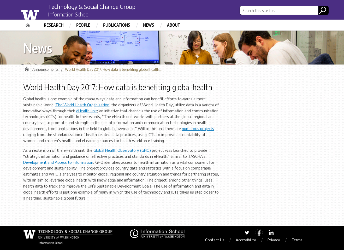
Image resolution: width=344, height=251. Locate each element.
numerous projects (198, 129)
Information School (71, 15)
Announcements (45, 70)
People (83, 25)
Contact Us (216, 240)
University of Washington (40, 14)
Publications (116, 25)
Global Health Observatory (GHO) (122, 151)
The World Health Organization (82, 105)
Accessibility (248, 240)
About (173, 25)
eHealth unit (86, 111)
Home (28, 23)
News (148, 25)
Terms (298, 240)
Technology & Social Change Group (97, 7)
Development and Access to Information (58, 163)
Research (53, 25)
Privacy (275, 240)
